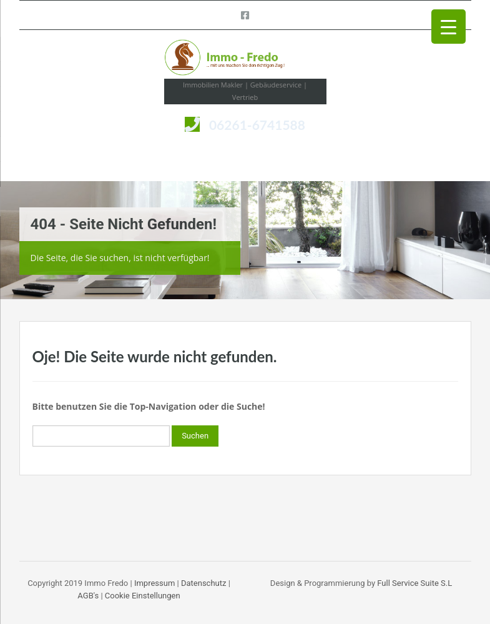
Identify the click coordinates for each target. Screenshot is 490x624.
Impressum (154, 583)
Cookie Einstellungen (142, 595)
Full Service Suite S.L (414, 583)
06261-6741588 (257, 124)
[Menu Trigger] (448, 26)
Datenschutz (203, 583)
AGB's (88, 595)
